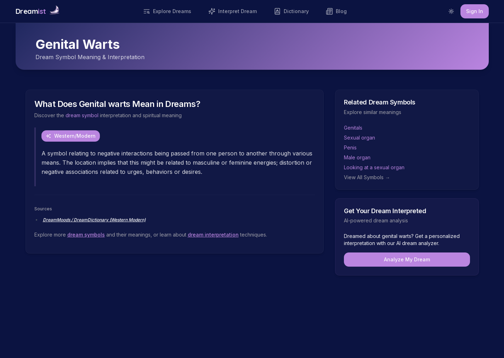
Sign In (474, 11)
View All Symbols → (367, 177)
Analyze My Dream (407, 259)
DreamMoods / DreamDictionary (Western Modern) (94, 219)
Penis (350, 147)
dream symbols (86, 235)
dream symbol (82, 115)
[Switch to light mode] (451, 11)
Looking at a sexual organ (374, 167)
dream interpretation (213, 235)
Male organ (357, 157)
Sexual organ (359, 138)
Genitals (353, 128)
